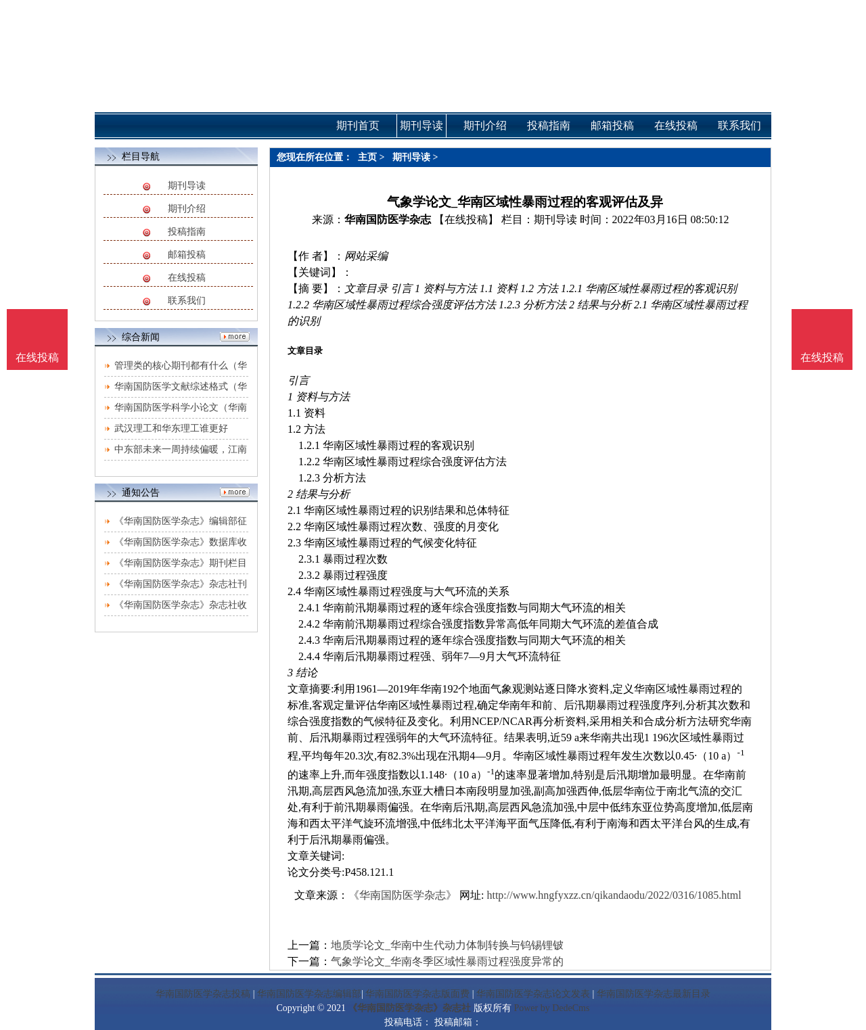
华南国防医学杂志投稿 (203, 994)
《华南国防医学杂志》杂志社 (409, 1008)
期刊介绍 (187, 209)
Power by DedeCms (551, 1008)
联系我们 (187, 301)
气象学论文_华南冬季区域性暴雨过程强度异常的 (447, 961)
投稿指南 (187, 232)
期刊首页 (358, 125)
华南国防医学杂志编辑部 (309, 994)
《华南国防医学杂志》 (402, 895)
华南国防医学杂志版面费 (417, 994)
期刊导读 (187, 186)
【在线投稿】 (466, 219)
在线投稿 (187, 278)
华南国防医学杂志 (387, 219)
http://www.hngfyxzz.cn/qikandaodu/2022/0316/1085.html (613, 895)
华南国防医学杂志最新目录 (653, 994)
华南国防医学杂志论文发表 (533, 994)
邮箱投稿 (187, 255)
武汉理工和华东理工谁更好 (171, 428)
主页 (367, 157)
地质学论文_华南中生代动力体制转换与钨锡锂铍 (447, 945)
